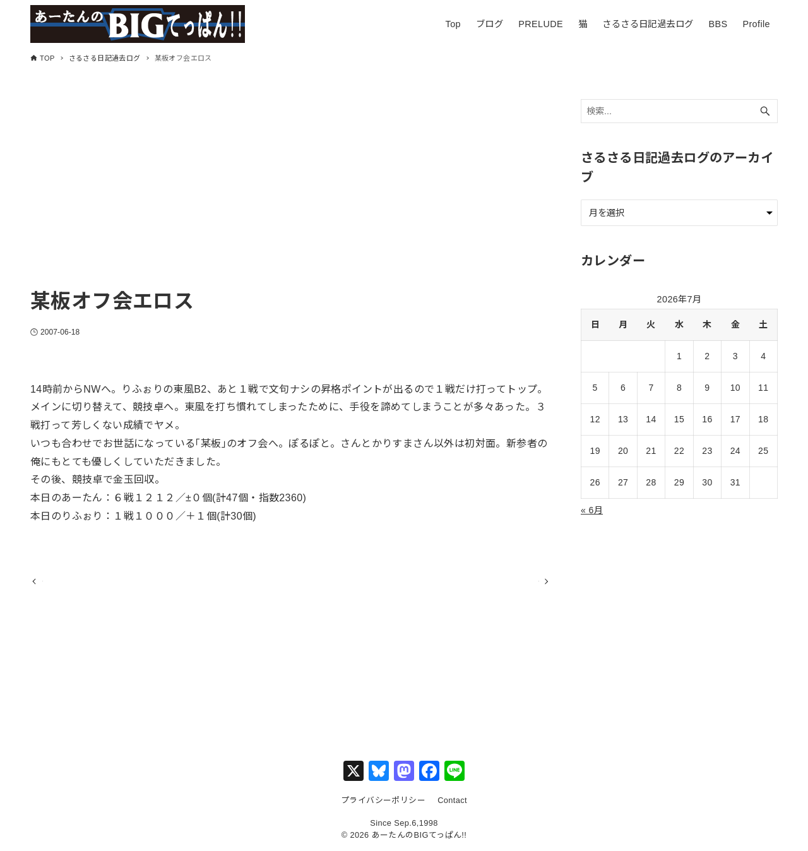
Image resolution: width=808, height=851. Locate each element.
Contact (452, 800)
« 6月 (592, 510)
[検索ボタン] (765, 111)
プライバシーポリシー (383, 800)
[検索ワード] (679, 111)
